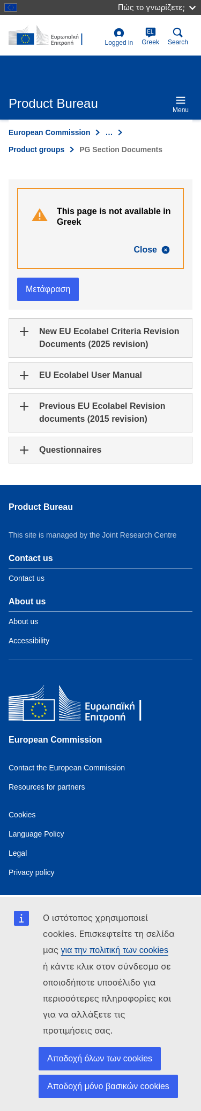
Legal (18, 853)
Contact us (26, 578)
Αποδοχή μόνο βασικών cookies (108, 1086)
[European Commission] (86, 705)
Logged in (119, 37)
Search (178, 36)
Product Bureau (41, 506)
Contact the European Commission (67, 767)
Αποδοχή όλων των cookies (99, 1058)
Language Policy (36, 834)
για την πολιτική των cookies (114, 950)
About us (23, 621)
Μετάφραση (48, 289)
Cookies (22, 814)
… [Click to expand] (109, 132)
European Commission (49, 132)
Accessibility (29, 640)
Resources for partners (47, 787)
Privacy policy (32, 872)
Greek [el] (150, 36)
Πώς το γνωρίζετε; (157, 7)
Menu (181, 104)
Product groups (36, 149)
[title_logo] (55, 35)
